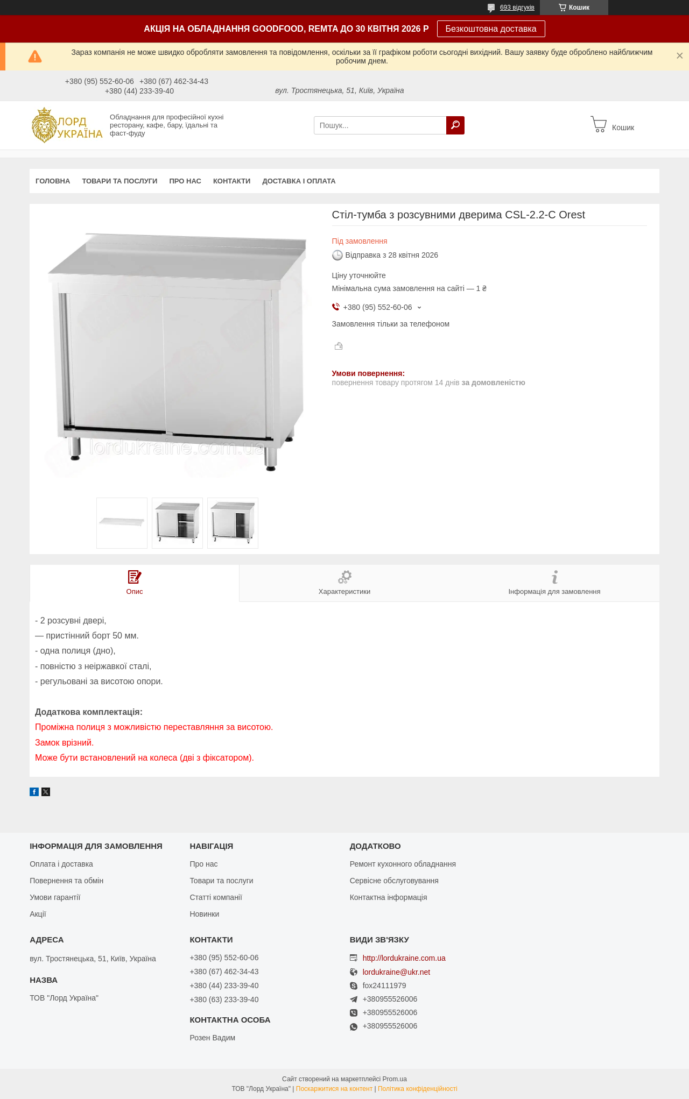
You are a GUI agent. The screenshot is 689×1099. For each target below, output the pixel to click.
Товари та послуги (119, 181)
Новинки (204, 914)
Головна (53, 181)
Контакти (232, 181)
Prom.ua (395, 1079)
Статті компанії (215, 897)
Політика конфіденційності (418, 1089)
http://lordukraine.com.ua (404, 958)
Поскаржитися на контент (334, 1089)
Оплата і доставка (61, 864)
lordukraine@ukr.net (397, 972)
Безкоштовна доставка (491, 28)
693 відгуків (517, 7)
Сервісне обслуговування (394, 880)
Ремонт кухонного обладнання (403, 864)
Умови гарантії (55, 897)
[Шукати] (455, 125)
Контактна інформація (388, 897)
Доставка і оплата (298, 181)
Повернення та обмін (66, 880)
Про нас (185, 181)
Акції (38, 914)
